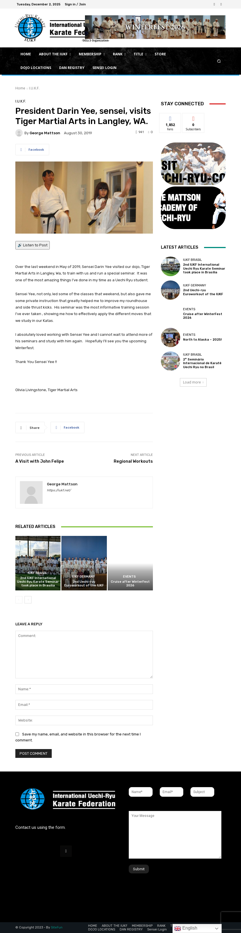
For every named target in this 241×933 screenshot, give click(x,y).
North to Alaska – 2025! (202, 339)
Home (20, 88)
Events (129, 576)
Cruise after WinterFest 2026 (130, 583)
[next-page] (28, 599)
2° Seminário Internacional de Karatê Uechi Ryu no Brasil (202, 363)
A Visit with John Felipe (39, 461)
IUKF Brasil (37, 573)
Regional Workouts (133, 461)
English (185, 928)
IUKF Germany (83, 576)
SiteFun (57, 927)
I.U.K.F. (34, 88)
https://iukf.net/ (59, 490)
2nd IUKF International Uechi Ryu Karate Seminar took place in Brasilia (38, 581)
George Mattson (45, 133)
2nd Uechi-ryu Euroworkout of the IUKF (84, 583)
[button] (219, 61)
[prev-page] (18, 599)
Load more (193, 382)
